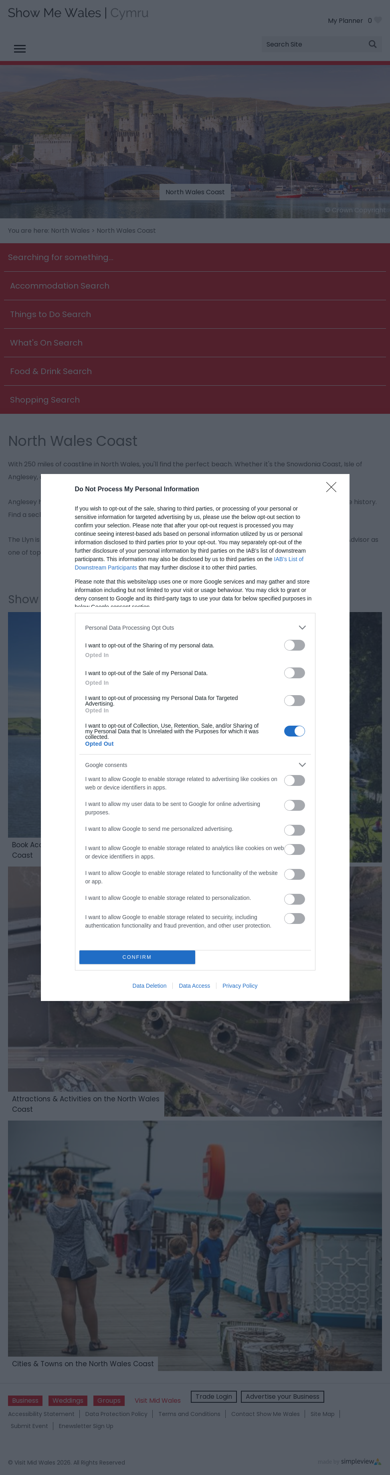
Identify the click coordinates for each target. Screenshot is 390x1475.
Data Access (194, 986)
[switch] (294, 645)
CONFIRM (137, 957)
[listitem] (195, 627)
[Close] (334, 489)
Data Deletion (150, 986)
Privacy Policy (239, 986)
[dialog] (195, 737)
